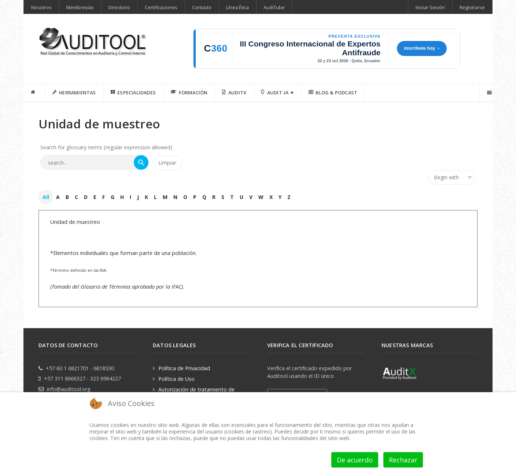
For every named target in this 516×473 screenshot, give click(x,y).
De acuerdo (355, 459)
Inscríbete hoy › (421, 48)
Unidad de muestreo (75, 221)
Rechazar (403, 459)
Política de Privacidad (184, 367)
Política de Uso (176, 378)
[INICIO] (34, 92)
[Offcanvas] (488, 92)
